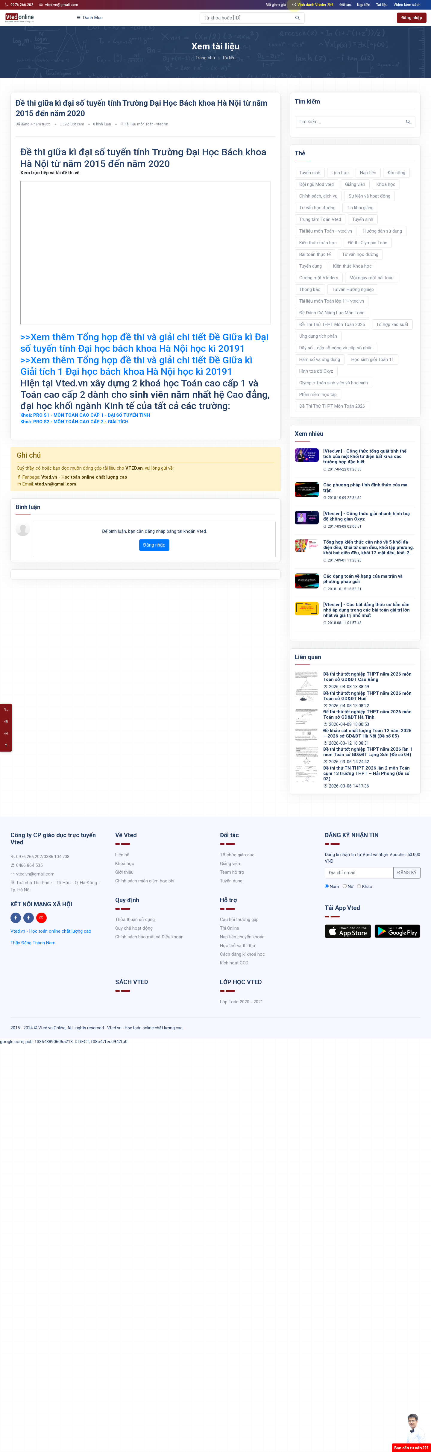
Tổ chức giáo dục (237, 855)
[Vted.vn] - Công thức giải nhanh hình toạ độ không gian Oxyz (366, 516)
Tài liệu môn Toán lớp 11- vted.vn (331, 301)
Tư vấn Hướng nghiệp (353, 289)
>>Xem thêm (144, 342)
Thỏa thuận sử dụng (135, 919)
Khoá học (386, 184)
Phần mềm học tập (318, 394)
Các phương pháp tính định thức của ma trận (365, 487)
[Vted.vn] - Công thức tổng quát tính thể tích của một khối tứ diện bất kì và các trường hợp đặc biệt (364, 456)
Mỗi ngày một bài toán (372, 277)
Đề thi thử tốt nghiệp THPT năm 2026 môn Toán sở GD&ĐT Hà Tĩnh (367, 714)
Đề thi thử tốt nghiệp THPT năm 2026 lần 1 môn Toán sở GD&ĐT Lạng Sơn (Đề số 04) (367, 752)
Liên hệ (122, 855)
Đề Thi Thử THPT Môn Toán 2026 (332, 406)
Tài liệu (382, 5)
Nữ (348, 886)
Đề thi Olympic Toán (367, 242)
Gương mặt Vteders (318, 277)
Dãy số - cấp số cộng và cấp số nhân (336, 348)
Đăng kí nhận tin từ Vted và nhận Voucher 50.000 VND (372, 858)
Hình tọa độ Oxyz (316, 371)
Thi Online (229, 928)
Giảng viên (355, 184)
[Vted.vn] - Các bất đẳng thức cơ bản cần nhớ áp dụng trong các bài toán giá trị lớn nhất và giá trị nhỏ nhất (366, 610)
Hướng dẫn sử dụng (382, 231)
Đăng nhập (411, 17)
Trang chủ (205, 57)
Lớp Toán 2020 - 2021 (241, 1002)
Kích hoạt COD (234, 963)
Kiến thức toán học (318, 242)
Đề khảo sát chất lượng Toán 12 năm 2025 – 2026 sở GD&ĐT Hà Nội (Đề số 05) (367, 733)
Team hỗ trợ (232, 872)
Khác (364, 886)
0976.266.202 (18, 5)
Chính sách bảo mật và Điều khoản (149, 937)
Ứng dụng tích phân (318, 336)
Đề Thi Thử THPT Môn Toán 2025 (332, 324)
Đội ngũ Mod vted (316, 184)
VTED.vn (134, 468)
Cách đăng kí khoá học (242, 954)
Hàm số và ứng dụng (319, 359)
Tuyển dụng (310, 266)
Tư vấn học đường (317, 207)
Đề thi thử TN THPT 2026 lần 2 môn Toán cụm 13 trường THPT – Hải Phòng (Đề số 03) (366, 773)
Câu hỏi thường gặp (239, 919)
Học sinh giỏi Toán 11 (372, 359)
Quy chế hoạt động (134, 928)
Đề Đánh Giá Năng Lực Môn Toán (332, 312)
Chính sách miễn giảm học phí (144, 881)
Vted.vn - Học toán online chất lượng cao (84, 477)
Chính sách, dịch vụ (318, 196)
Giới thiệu (124, 872)
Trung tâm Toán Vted (320, 219)
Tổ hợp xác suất (392, 324)
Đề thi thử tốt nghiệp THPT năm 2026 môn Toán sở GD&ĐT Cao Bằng (367, 676)
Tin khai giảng (360, 207)
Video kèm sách (407, 5)
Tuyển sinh (309, 172)
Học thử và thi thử (237, 945)
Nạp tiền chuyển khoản (242, 937)
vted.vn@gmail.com (58, 5)
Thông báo (310, 289)
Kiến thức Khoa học (352, 266)
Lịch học (340, 172)
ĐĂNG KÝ (407, 873)
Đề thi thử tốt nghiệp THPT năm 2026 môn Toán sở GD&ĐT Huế (367, 696)
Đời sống (396, 172)
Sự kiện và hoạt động (369, 196)
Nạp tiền (363, 5)
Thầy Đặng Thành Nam (32, 943)
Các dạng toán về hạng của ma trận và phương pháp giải (363, 578)
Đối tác (345, 5)
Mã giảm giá (276, 5)
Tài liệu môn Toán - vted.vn (146, 124)
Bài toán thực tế (315, 254)
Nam (332, 886)
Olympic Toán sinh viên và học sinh (333, 383)
